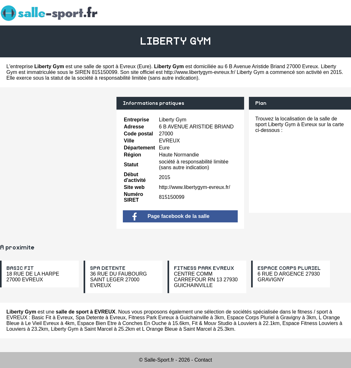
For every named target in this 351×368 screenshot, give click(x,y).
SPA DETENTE (107, 268)
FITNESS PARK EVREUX (204, 268)
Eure (144, 66)
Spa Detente (90, 317)
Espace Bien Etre (97, 323)
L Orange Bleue (159, 329)
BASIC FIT (20, 268)
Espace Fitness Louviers (310, 323)
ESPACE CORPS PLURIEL (289, 268)
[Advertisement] (56, 141)
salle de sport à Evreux (110, 66)
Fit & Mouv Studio (212, 323)
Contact (203, 360)
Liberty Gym (64, 329)
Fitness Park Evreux (151, 317)
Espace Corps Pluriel (250, 317)
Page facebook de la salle (170, 216)
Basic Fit (41, 317)
